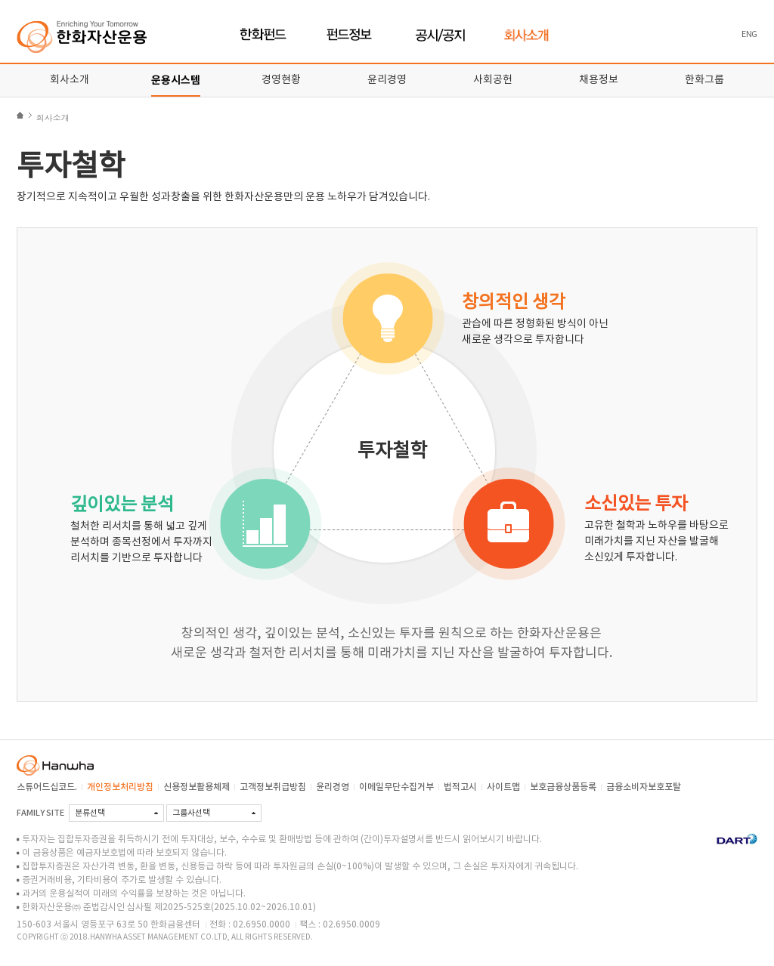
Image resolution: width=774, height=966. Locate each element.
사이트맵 (503, 787)
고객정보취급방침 (273, 787)
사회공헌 (492, 80)
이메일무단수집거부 (396, 787)
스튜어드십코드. (47, 787)
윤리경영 (387, 80)
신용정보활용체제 (196, 787)
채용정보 (598, 80)
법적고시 (460, 787)
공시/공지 (441, 35)
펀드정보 (351, 35)
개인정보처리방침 (120, 787)
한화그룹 (704, 80)
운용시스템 (175, 80)
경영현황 (281, 80)
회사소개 (526, 35)
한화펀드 (263, 35)
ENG (749, 34)
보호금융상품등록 (563, 787)
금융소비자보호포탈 (643, 787)
